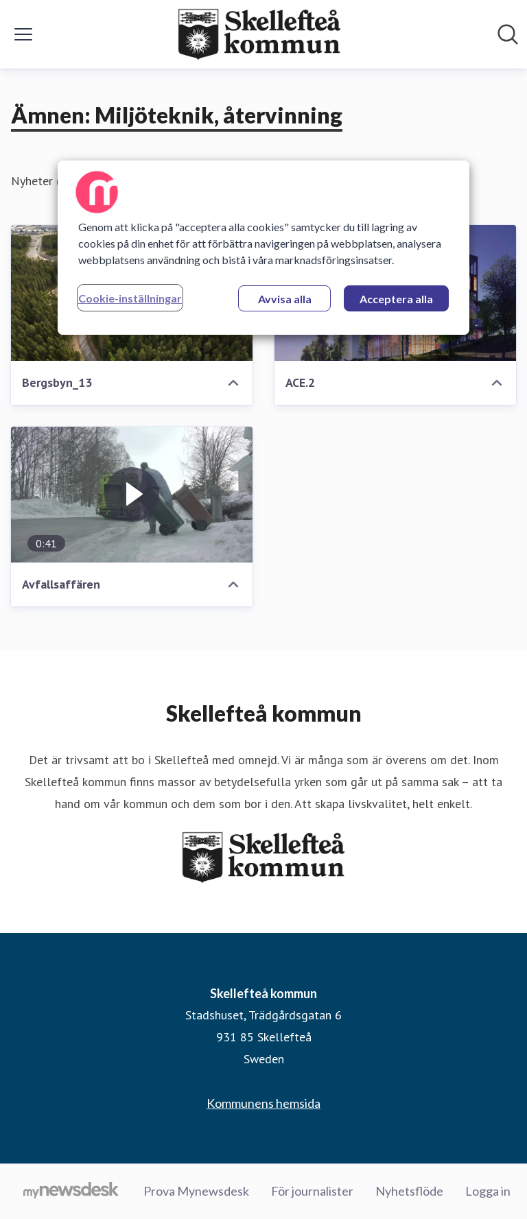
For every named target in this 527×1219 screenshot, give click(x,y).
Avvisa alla (285, 298)
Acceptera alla (396, 298)
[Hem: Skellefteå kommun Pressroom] (259, 34)
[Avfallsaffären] (132, 495)
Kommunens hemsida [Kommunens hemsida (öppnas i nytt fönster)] (263, 1103)
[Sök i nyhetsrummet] (508, 34)
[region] (263, 248)
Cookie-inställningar (130, 298)
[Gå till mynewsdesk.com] (71, 1192)
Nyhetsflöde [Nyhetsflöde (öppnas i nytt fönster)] (409, 1190)
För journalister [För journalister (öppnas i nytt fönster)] (312, 1190)
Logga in (488, 1190)
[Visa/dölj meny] (23, 34)
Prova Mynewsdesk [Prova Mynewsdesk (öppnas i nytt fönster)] (196, 1190)
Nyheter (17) (44, 181)
